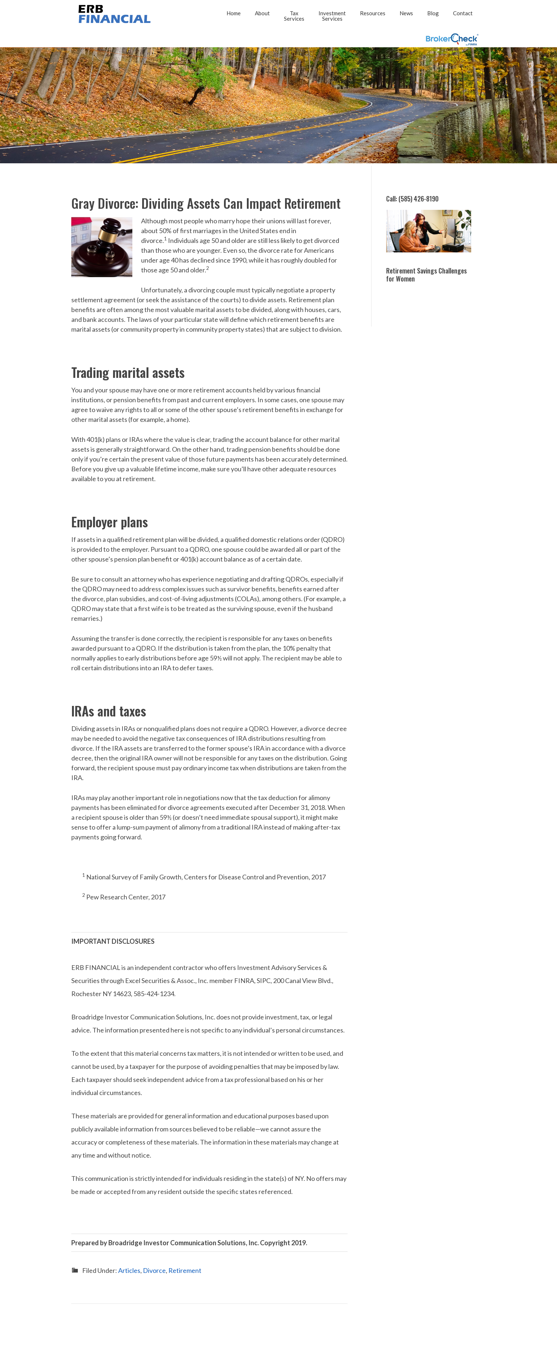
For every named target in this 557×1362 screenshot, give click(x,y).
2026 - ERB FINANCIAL (113, 14)
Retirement (184, 1270)
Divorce (154, 1270)
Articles (129, 1270)
